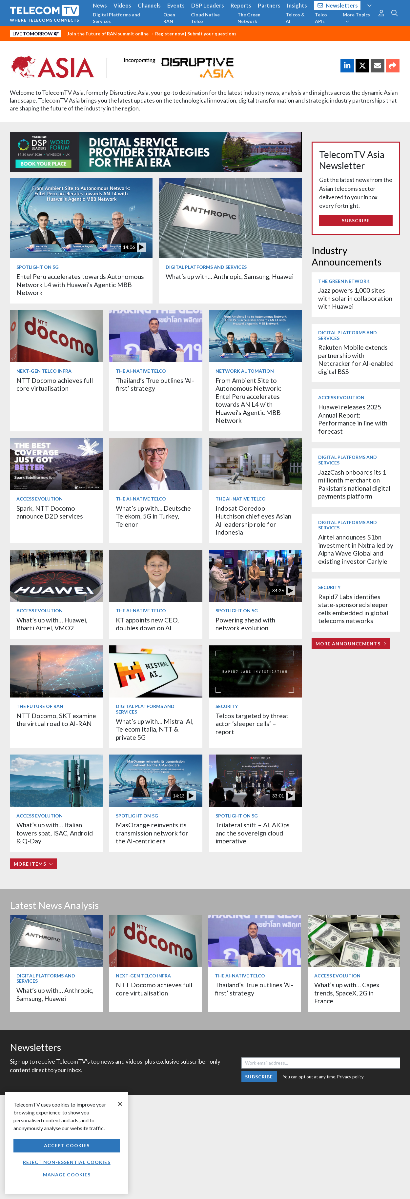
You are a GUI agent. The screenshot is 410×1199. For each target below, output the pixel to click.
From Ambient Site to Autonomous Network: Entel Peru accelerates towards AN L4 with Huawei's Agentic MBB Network (248, 400)
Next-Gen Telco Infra (44, 371)
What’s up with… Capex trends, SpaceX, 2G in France (346, 993)
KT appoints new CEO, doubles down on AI (147, 624)
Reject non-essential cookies (66, 1162)
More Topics (356, 18)
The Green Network (248, 18)
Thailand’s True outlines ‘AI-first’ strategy (155, 384)
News (100, 5)
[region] (66, 1143)
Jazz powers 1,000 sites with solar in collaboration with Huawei (355, 298)
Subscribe (356, 220)
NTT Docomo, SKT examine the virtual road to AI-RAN (56, 719)
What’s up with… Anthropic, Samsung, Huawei (230, 276)
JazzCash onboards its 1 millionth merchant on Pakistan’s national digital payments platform (354, 484)
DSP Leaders (207, 5)
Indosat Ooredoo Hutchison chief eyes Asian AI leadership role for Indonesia (253, 520)
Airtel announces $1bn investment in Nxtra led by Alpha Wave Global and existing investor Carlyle (355, 549)
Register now (169, 33)
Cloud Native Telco (205, 18)
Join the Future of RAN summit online (108, 33)
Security (226, 706)
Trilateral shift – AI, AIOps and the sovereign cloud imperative (252, 833)
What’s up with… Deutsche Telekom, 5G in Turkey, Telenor (153, 516)
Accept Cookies (67, 1145)
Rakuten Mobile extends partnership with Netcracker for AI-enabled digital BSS (356, 359)
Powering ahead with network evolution (245, 624)
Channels (149, 5)
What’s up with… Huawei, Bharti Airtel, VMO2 (51, 624)
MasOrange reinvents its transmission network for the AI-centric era (152, 833)
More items (33, 864)
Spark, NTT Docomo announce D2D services (49, 512)
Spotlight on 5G (37, 267)
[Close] (120, 1104)
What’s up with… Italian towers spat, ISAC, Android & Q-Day (54, 833)
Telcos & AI (295, 18)
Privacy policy (350, 1076)
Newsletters (338, 5)
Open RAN (169, 18)
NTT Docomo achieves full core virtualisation (54, 384)
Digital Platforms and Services (116, 18)
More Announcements (351, 643)
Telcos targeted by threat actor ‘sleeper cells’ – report (252, 724)
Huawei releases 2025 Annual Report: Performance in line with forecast (352, 419)
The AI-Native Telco (141, 371)
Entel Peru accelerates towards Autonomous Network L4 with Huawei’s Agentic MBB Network (80, 284)
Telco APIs (321, 18)
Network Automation (244, 371)
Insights (297, 5)
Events (176, 5)
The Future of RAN (39, 706)
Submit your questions (211, 33)
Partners (269, 5)
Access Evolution (39, 498)
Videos (122, 5)
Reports (241, 5)
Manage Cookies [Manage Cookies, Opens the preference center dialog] (67, 1174)
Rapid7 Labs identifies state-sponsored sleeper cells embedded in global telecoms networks (353, 608)
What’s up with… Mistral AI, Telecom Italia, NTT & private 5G (155, 729)
